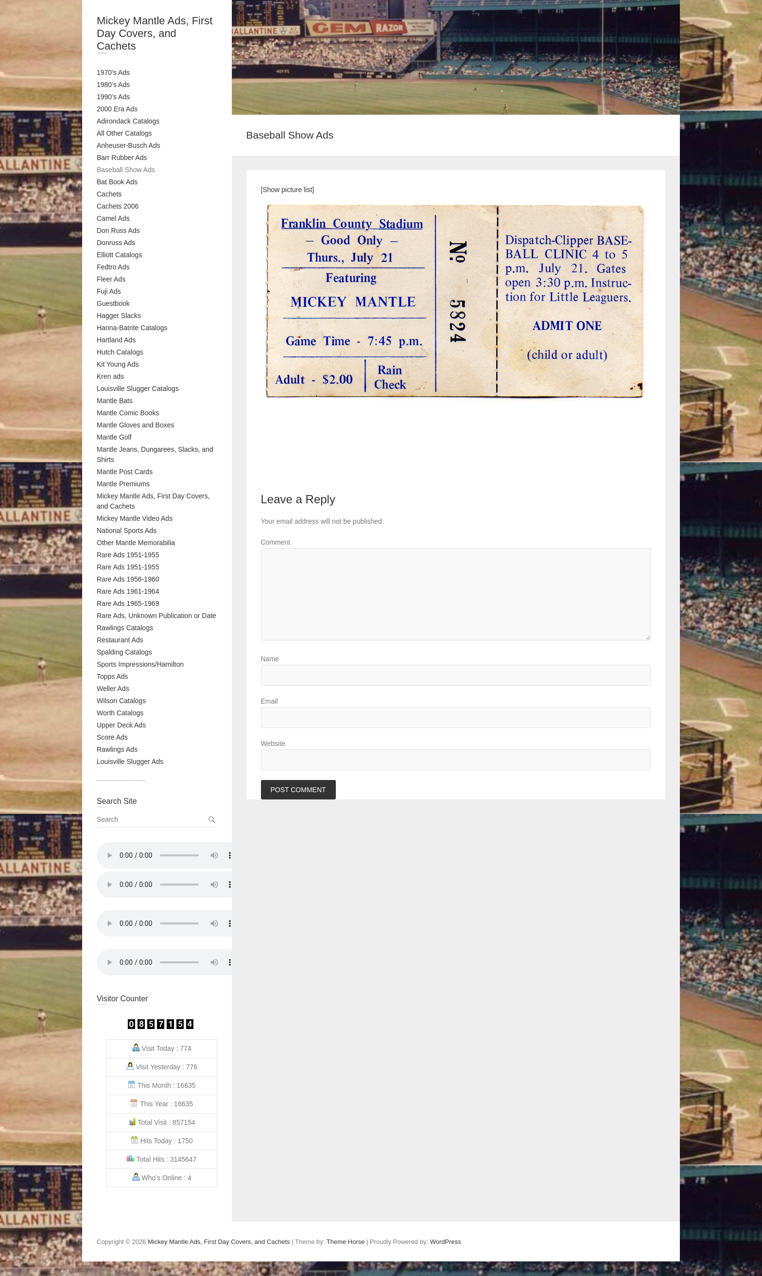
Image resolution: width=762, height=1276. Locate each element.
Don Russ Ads (118, 230)
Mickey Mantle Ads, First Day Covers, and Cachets (154, 33)
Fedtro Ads (113, 267)
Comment (276, 542)
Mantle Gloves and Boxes (135, 425)
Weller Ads (113, 688)
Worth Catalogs (120, 713)
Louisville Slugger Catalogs (138, 388)
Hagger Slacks (119, 315)
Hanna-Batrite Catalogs (132, 328)
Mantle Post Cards (125, 472)
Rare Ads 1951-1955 (128, 555)
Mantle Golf (114, 437)
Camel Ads (113, 218)
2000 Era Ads (117, 109)
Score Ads (112, 737)
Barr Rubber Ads (122, 157)
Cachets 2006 (118, 206)
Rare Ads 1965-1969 (128, 603)
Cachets (109, 194)
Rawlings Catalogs (125, 628)
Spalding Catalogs (124, 652)
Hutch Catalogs (120, 352)
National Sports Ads (126, 530)
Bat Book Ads (117, 182)
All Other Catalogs (124, 133)
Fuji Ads (109, 291)
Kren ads (110, 376)
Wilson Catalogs (121, 701)
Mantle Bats (115, 401)
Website (273, 743)
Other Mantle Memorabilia (136, 543)
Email (269, 701)
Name (270, 659)
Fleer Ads (111, 279)
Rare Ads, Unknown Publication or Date (156, 616)
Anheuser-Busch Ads (128, 145)
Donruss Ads (116, 243)
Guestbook (113, 303)
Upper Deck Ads (121, 725)
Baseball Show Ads (126, 170)
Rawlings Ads (117, 749)
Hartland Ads (116, 340)
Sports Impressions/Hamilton (140, 664)
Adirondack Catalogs (128, 121)
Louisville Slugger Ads (130, 761)
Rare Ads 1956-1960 (128, 579)
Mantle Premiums (123, 484)
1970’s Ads (113, 72)
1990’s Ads (113, 97)
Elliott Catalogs (119, 255)
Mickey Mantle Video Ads (135, 518)
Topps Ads (112, 676)
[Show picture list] (287, 190)
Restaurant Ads (120, 640)
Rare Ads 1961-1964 (128, 591)
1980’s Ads (113, 85)
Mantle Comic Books (128, 413)
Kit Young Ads (118, 364)
